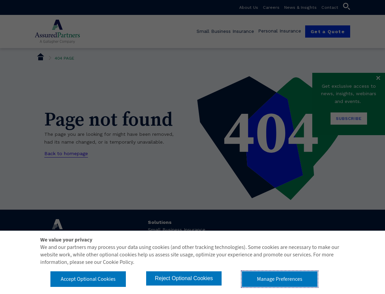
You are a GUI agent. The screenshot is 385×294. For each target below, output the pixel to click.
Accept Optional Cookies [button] (88, 279)
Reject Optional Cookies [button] (184, 278)
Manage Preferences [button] (279, 279)
